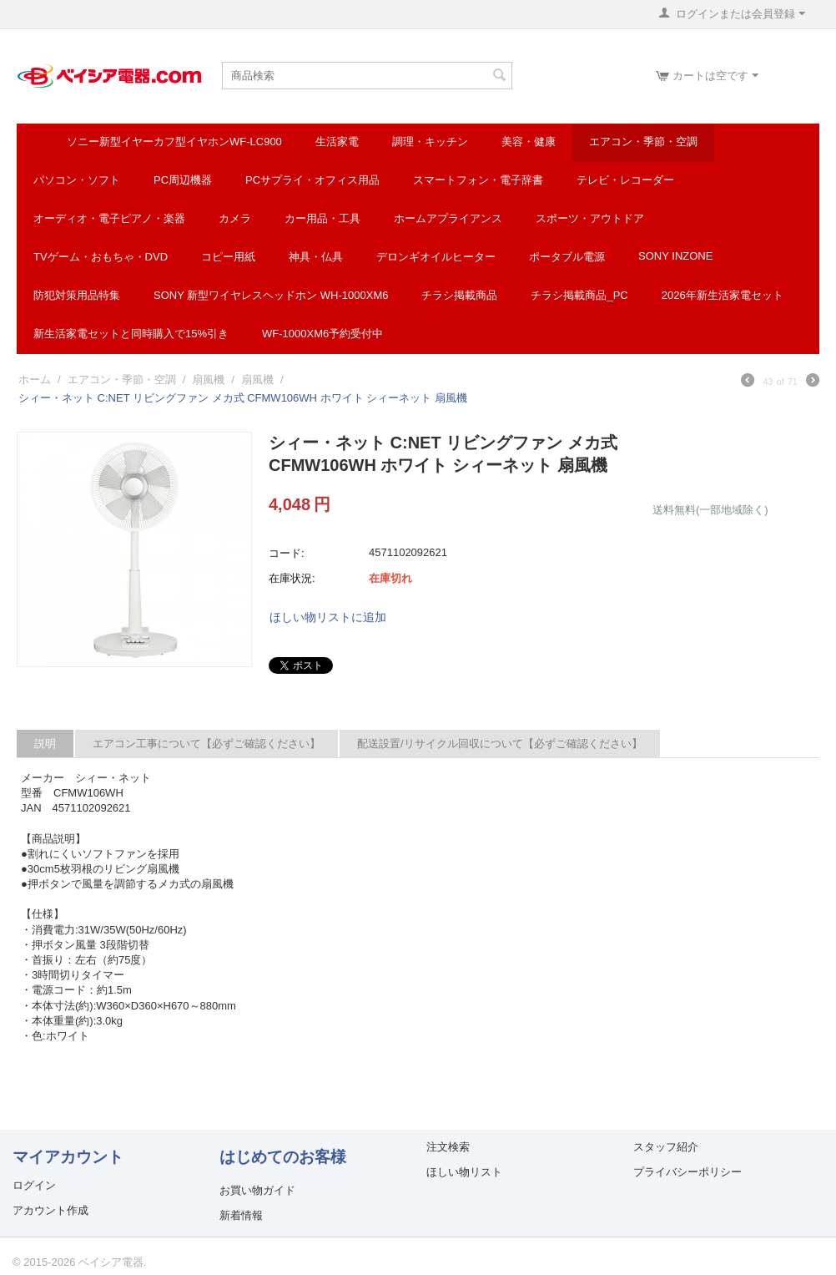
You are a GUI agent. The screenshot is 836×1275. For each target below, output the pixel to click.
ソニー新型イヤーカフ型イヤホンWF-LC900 (174, 141)
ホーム (34, 379)
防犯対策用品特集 (76, 295)
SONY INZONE (675, 256)
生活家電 (337, 141)
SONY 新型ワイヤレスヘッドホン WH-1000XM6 (271, 295)
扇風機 (208, 379)
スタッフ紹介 (665, 1147)
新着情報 (241, 1215)
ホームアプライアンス (448, 218)
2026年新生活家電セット (722, 295)
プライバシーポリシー (687, 1172)
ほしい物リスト (464, 1172)
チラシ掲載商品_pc (579, 295)
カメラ (235, 218)
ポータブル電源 (567, 256)
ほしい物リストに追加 (327, 617)
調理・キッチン (430, 141)
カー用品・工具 (322, 218)
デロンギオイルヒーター (436, 256)
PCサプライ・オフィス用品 (312, 180)
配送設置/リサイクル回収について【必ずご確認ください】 (499, 743)
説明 (45, 743)
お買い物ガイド (257, 1190)
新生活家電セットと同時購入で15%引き (131, 333)
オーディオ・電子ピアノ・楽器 (109, 218)
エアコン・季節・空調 (643, 141)
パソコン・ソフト (76, 180)
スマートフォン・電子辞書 (478, 180)
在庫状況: (292, 578)
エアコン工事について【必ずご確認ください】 (206, 743)
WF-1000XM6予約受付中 (322, 333)
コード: (287, 553)
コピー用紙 (228, 256)
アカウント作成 (50, 1210)
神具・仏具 (316, 256)
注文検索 (448, 1147)
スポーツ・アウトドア (590, 218)
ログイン (34, 1185)
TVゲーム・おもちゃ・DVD (100, 256)
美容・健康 (528, 141)
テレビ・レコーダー (625, 180)
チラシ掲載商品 (459, 295)
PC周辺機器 (183, 180)
